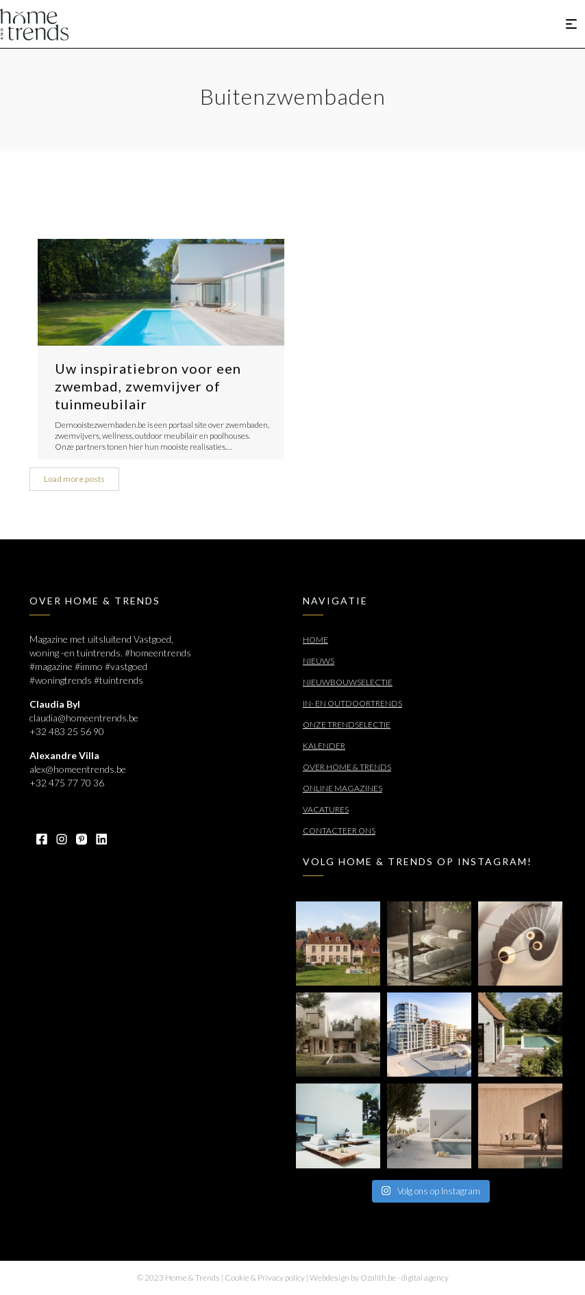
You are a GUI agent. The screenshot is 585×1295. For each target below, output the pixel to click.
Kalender (324, 746)
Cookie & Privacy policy (265, 1277)
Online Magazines (342, 788)
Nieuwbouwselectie (348, 682)
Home (315, 639)
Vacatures (326, 809)
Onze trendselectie (346, 724)
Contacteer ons (339, 830)
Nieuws (318, 661)
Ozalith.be (378, 1277)
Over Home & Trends (347, 767)
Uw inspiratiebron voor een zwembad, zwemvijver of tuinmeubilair (148, 386)
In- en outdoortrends (352, 703)
